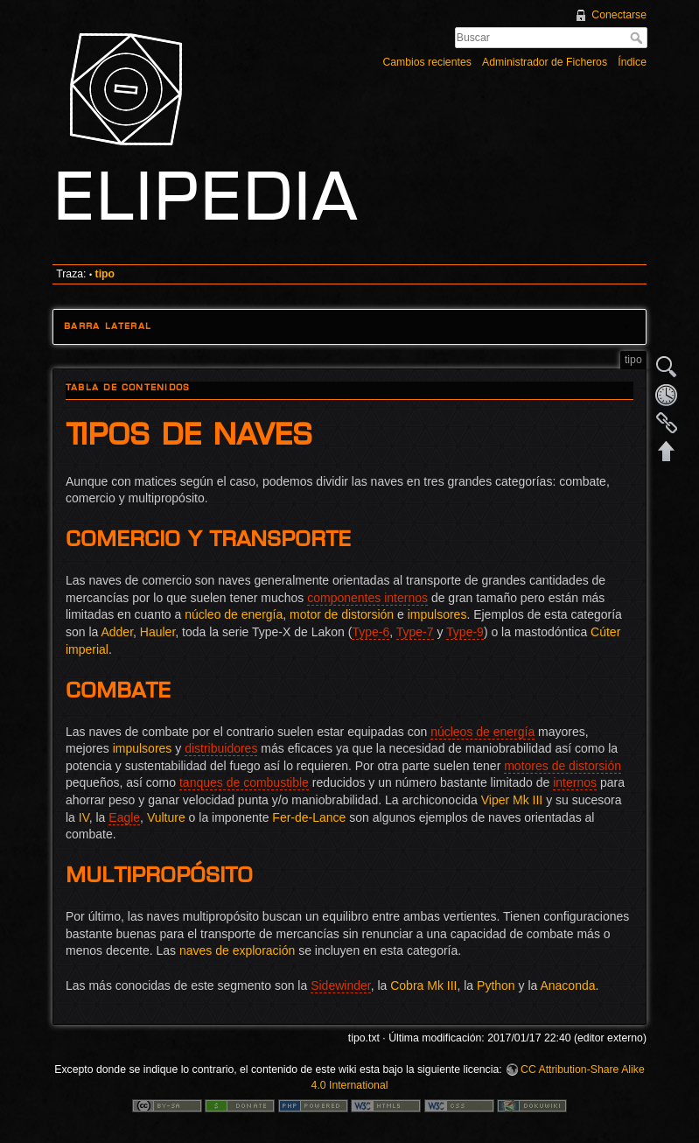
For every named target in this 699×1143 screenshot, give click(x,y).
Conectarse (619, 15)
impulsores (437, 614)
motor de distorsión (342, 614)
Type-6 (370, 632)
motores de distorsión (562, 766)
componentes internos (367, 598)
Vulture (166, 817)
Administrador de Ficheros (544, 62)
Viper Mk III (512, 800)
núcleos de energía (482, 732)
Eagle (124, 817)
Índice (632, 62)
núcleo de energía (234, 614)
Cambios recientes (426, 62)
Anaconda (567, 985)
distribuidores (221, 748)
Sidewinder (341, 985)
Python (496, 985)
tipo (105, 274)
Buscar (638, 38)
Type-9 (465, 632)
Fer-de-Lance (309, 817)
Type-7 (415, 632)
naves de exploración (237, 950)
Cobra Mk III (423, 985)
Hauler (157, 632)
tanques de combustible (244, 782)
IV (84, 817)
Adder (117, 632)
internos (575, 782)
